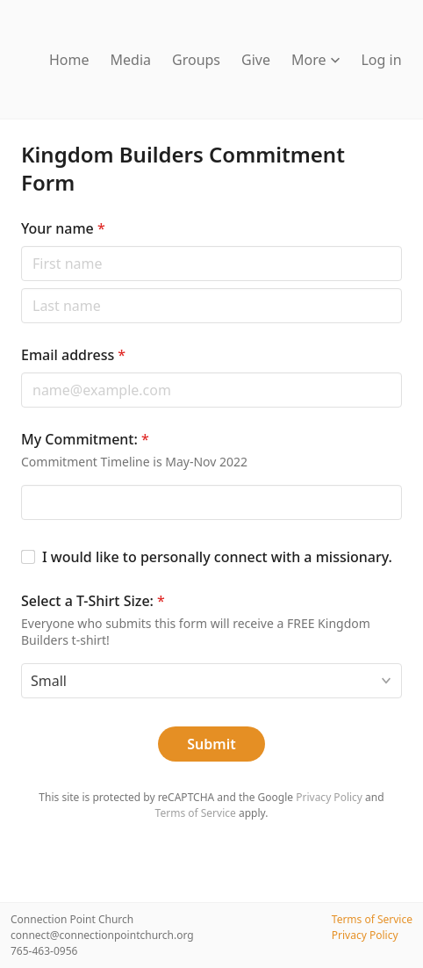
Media (131, 59)
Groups (196, 59)
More (316, 59)
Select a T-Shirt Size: (93, 600)
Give (255, 59)
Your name (63, 228)
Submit (211, 744)
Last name (20, 287)
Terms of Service (195, 812)
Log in (381, 59)
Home (69, 59)
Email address (73, 355)
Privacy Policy (329, 797)
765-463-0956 (44, 950)
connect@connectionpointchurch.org (102, 935)
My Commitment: (85, 439)
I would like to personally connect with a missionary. (217, 557)
